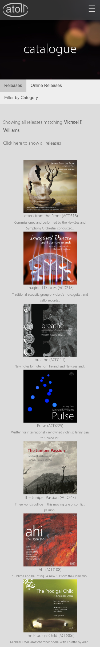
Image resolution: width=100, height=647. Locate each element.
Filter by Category (21, 97)
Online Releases (46, 85)
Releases (13, 85)
